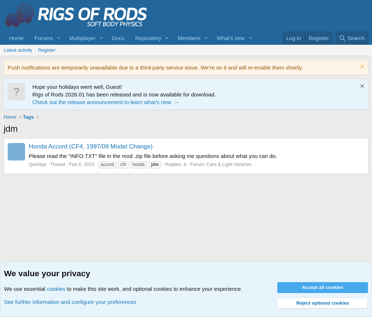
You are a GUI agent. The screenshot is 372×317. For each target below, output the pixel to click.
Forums (44, 38)
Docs (118, 38)
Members (189, 38)
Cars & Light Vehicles (228, 164)
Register (47, 50)
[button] (59, 38)
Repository (148, 38)
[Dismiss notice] (361, 67)
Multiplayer (82, 38)
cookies (56, 289)
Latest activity (18, 50)
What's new (230, 38)
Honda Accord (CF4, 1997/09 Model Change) (91, 146)
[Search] (351, 38)
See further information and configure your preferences (70, 302)
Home (16, 38)
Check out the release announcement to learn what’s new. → (105, 102)
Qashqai (37, 164)
